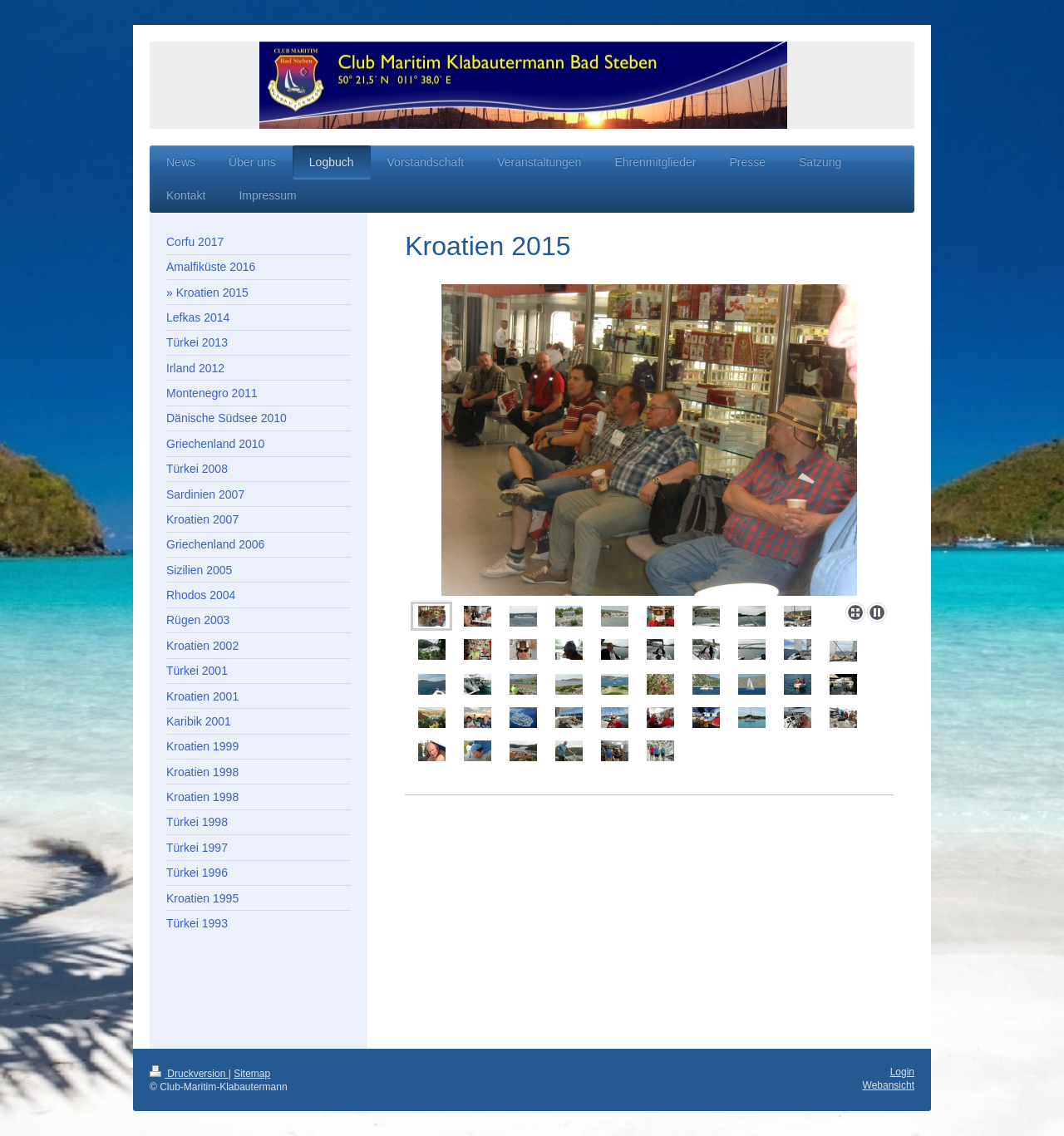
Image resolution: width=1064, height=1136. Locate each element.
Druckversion (189, 1073)
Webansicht (888, 1085)
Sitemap (252, 1073)
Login (902, 1072)
